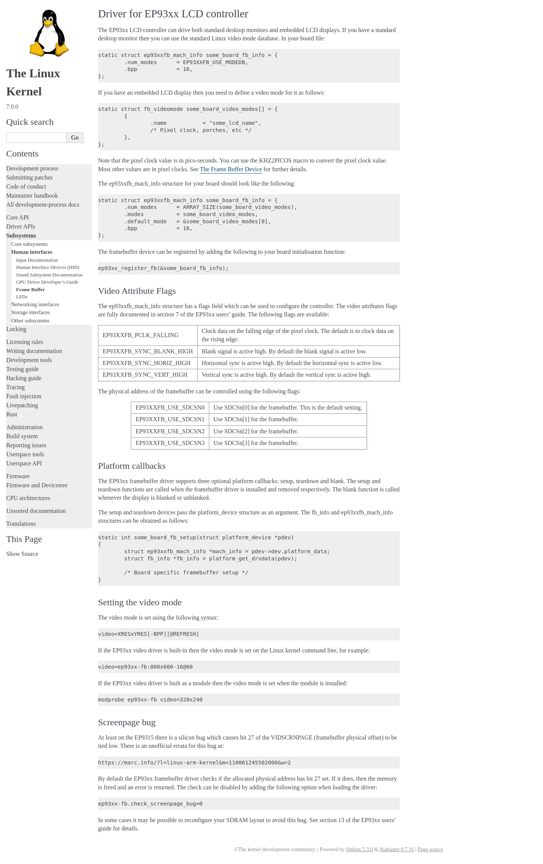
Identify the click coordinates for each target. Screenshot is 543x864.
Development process (32, 168)
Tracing (15, 387)
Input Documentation (37, 260)
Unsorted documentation (36, 511)
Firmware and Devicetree (36, 485)
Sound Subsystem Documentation (49, 275)
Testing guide (22, 369)
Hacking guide (23, 378)
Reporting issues (26, 445)
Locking (16, 329)
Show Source (22, 554)
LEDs (22, 296)
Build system (22, 436)
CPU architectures (28, 498)
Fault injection (23, 396)
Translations (21, 523)
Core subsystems (29, 244)
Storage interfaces (30, 312)
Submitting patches (29, 177)
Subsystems (21, 235)
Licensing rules (24, 342)
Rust (11, 414)
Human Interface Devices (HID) (48, 267)
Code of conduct (26, 186)
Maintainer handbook (32, 195)
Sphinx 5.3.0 (359, 849)
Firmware (17, 476)
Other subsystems (30, 321)
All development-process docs (42, 204)
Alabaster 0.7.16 (396, 849)
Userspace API (24, 463)
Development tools (29, 360)
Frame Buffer (30, 289)
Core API (17, 217)
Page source (430, 849)
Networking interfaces (35, 304)
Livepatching (22, 405)
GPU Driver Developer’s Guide (47, 282)
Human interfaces (31, 252)
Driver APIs (20, 226)
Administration (24, 427)
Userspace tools (25, 454)
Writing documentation (34, 351)
